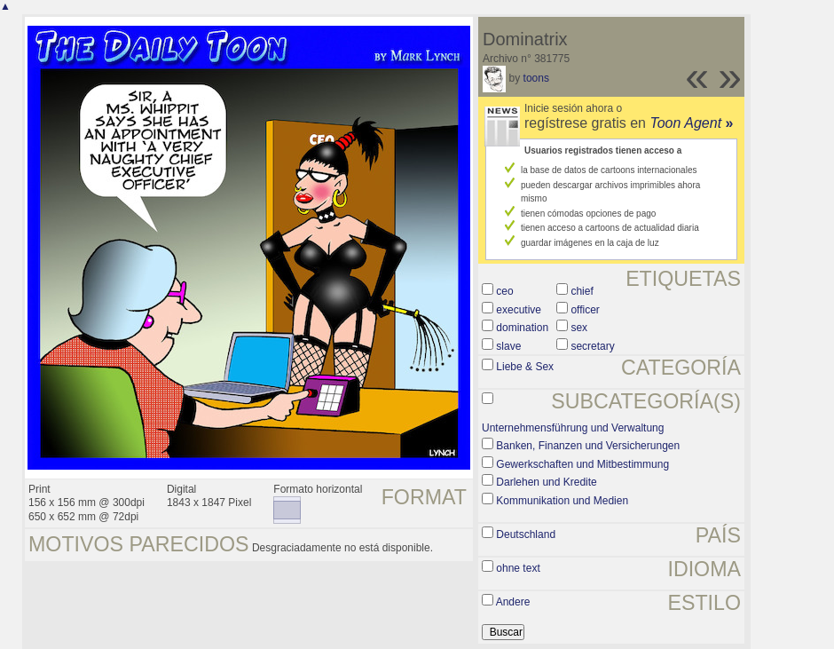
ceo (504, 291)
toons (536, 78)
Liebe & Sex (525, 366)
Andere (513, 602)
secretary (592, 346)
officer (584, 310)
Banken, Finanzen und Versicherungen (588, 445)
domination (522, 327)
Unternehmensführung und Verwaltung (573, 428)
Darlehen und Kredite (546, 482)
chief (581, 291)
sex (578, 327)
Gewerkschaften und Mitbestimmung (582, 464)
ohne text (517, 568)
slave (508, 346)
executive (518, 310)
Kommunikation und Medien (562, 501)
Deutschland (525, 534)
